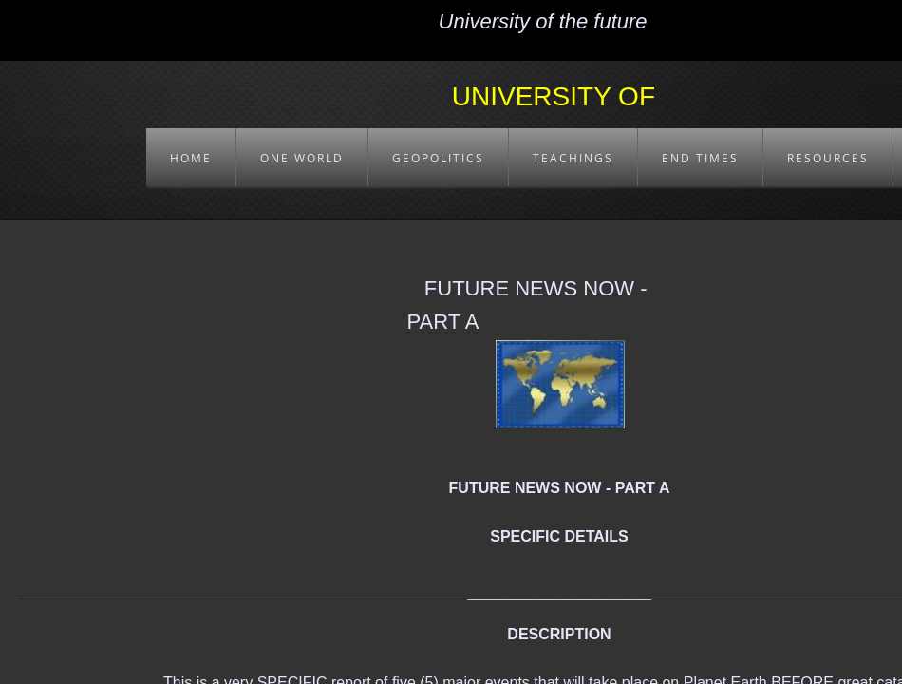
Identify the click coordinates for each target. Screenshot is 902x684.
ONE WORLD (302, 158)
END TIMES (700, 158)
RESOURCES (828, 158)
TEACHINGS (573, 158)
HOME (191, 158)
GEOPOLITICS (438, 158)
